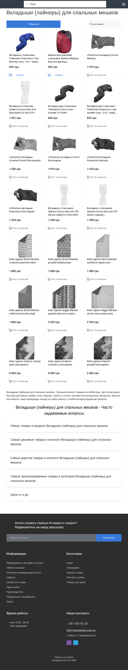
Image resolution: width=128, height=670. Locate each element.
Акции (9, 601)
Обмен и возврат (15, 567)
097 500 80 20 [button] (79, 623)
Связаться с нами (16, 582)
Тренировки (72, 567)
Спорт (69, 563)
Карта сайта (13, 587)
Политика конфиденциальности (23, 572)
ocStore (69, 657)
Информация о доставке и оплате (24, 563)
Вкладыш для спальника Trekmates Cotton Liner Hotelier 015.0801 (62, 109)
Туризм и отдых (74, 572)
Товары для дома (75, 582)
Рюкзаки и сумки (75, 577)
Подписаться (109, 538)
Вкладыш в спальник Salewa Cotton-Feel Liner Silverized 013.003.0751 (22, 109)
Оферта (10, 577)
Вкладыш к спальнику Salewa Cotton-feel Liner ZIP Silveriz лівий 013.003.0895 (63, 211)
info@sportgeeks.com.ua (81, 630)
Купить (20, 75)
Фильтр (33, 24)
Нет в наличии (98, 75)
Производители (14, 592)
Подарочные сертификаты (20, 596)
